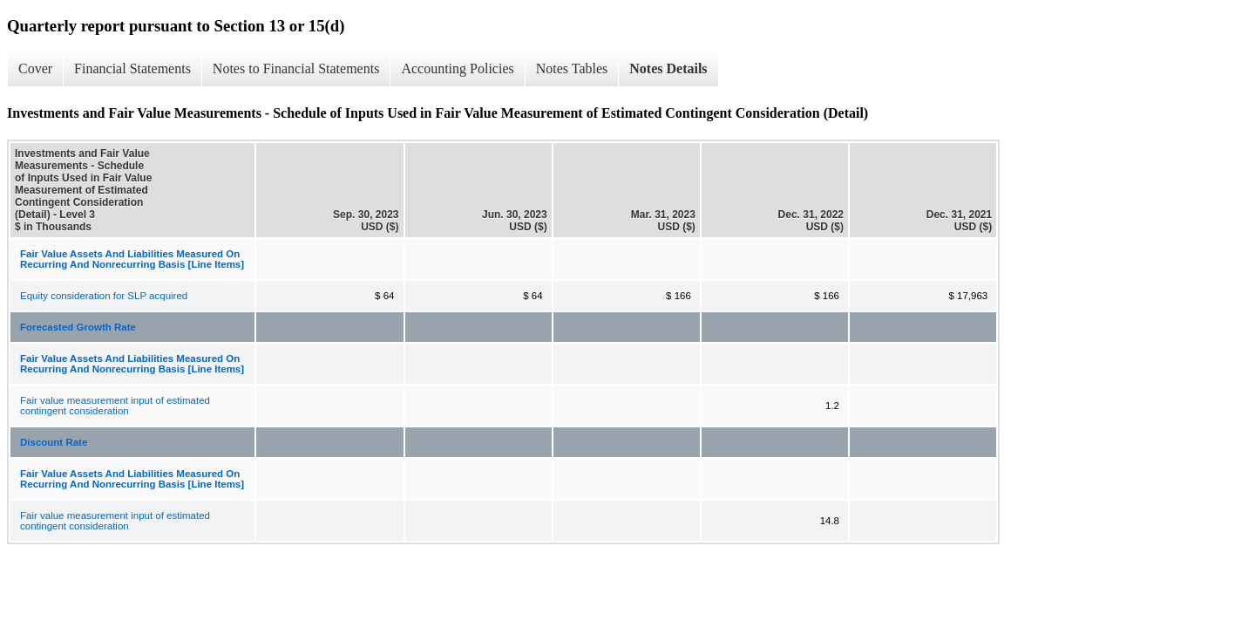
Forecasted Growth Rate (78, 327)
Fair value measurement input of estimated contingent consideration (115, 405)
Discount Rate (53, 442)
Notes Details (668, 68)
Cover (35, 68)
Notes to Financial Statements (296, 68)
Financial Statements (132, 68)
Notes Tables (572, 68)
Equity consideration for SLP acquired (103, 295)
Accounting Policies (457, 68)
